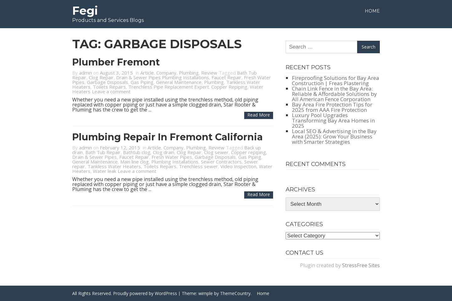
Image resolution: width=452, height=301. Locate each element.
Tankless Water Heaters (114, 166)
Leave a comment (111, 91)
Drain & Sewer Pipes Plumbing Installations (162, 77)
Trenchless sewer (198, 166)
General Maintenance (179, 82)
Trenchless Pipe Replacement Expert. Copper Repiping (187, 87)
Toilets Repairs (109, 87)
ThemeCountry (235, 293)
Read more (258, 115)
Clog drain (163, 152)
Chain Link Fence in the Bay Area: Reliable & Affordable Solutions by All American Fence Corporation (334, 94)
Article (147, 73)
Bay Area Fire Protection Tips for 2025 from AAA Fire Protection (332, 107)
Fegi (85, 11)
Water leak (104, 171)
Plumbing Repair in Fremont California (167, 137)
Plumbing (189, 73)
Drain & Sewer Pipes (94, 157)
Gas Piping (142, 82)
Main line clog (134, 161)
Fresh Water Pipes (172, 157)
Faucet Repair (226, 77)
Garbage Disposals (107, 82)
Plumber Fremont (116, 62)
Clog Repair (101, 77)
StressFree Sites (361, 265)
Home (372, 11)
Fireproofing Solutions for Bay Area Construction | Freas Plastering (335, 80)
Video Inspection (238, 166)
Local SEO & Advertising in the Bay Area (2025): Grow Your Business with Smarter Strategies (334, 136)
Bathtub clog (136, 152)
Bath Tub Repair (103, 152)
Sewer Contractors (221, 161)
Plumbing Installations (174, 161)
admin (85, 73)
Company (166, 73)
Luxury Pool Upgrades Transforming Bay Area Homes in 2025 (333, 120)
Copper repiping (248, 152)
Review (209, 73)
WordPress (166, 293)
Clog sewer (216, 152)
